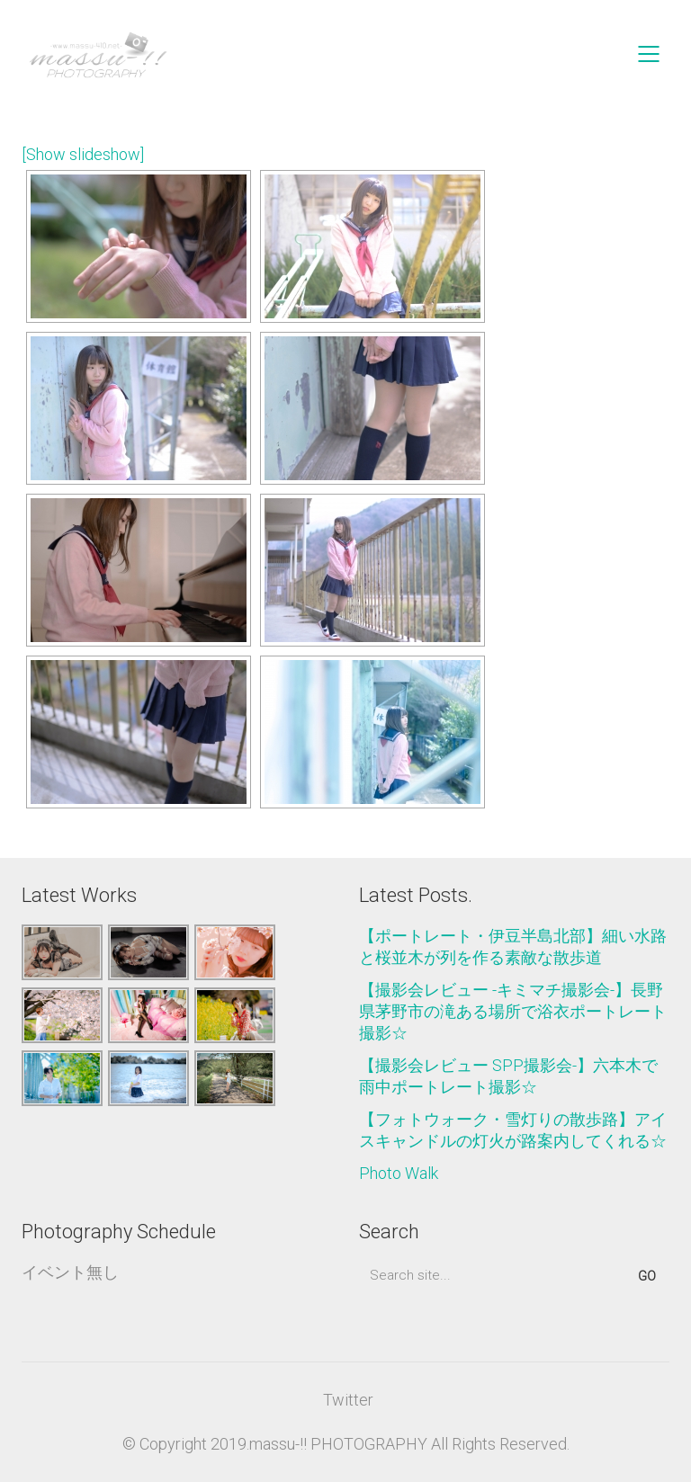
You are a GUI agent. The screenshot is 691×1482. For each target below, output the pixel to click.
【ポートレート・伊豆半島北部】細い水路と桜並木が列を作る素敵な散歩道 (513, 946)
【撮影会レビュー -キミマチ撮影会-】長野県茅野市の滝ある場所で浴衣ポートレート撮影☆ (513, 1011)
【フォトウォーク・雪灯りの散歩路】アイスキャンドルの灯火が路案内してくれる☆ (513, 1130)
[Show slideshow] (83, 154)
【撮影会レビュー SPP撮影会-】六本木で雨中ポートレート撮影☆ (508, 1076)
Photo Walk (398, 1173)
